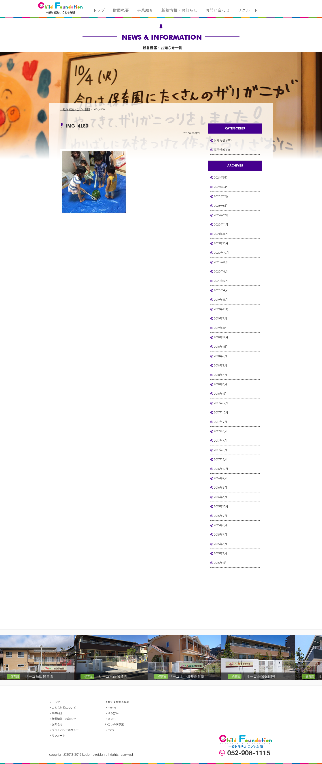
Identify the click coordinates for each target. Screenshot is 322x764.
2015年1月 (220, 562)
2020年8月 (221, 262)
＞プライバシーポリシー (64, 730)
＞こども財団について (62, 707)
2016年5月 (220, 487)
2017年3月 (220, 459)
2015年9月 (220, 515)
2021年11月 (221, 234)
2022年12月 (221, 215)
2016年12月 (221, 468)
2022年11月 (221, 224)
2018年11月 (221, 346)
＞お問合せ (56, 724)
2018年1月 (220, 393)
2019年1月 (220, 328)
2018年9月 (220, 356)
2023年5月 (221, 205)
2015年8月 (220, 525)
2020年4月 (221, 290)
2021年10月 (221, 243)
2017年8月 (220, 431)
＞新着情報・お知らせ (62, 718)
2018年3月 (220, 384)
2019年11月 (221, 299)
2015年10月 (221, 506)
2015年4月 (220, 544)
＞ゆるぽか (112, 713)
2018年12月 (221, 337)
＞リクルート (57, 735)
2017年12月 (221, 403)
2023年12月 (221, 196)
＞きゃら (110, 718)
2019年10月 (221, 309)
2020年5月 (221, 281)
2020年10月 (221, 252)
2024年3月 (221, 187)
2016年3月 (220, 497)
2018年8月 (220, 365)
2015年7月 (220, 534)
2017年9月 (220, 421)
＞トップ (54, 702)
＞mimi (109, 730)
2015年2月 (220, 553)
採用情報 (219, 149)
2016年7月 (220, 478)
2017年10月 (221, 412)
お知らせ (219, 140)
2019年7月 (220, 318)
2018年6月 (220, 375)
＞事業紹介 (56, 713)
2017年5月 (220, 450)
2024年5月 (221, 177)
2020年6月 (221, 271)
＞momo (110, 707)
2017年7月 (220, 440)
